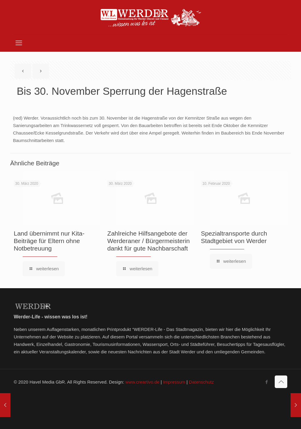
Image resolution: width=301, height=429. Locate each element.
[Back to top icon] (281, 381)
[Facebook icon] (266, 381)
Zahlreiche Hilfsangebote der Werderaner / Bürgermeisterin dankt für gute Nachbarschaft (148, 241)
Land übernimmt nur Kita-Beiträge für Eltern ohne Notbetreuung (49, 241)
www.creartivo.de (142, 381)
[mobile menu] (19, 43)
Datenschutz (201, 381)
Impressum (174, 381)
